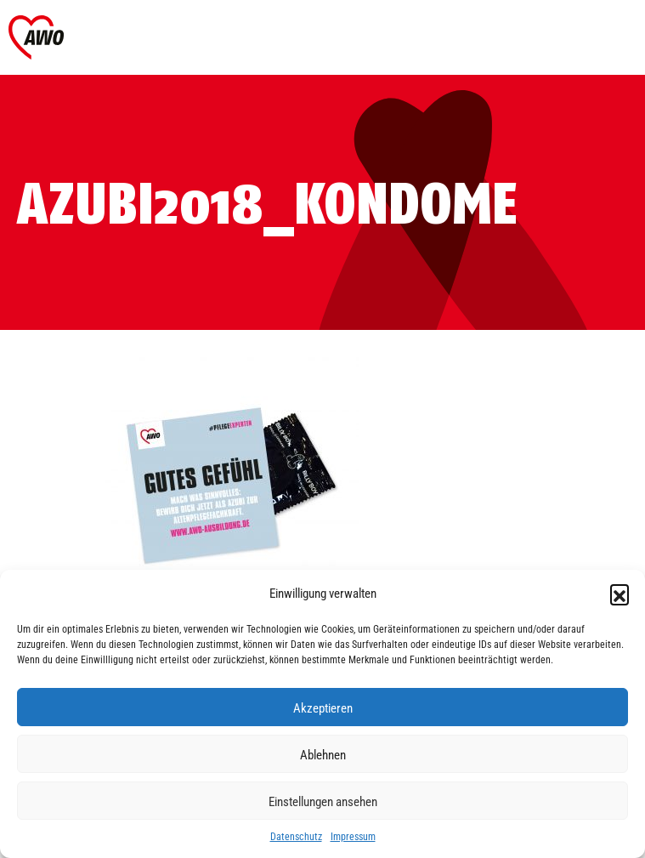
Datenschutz (296, 836)
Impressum (353, 836)
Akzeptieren (323, 707)
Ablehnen (323, 754)
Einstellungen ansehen (323, 801)
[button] (619, 593)
